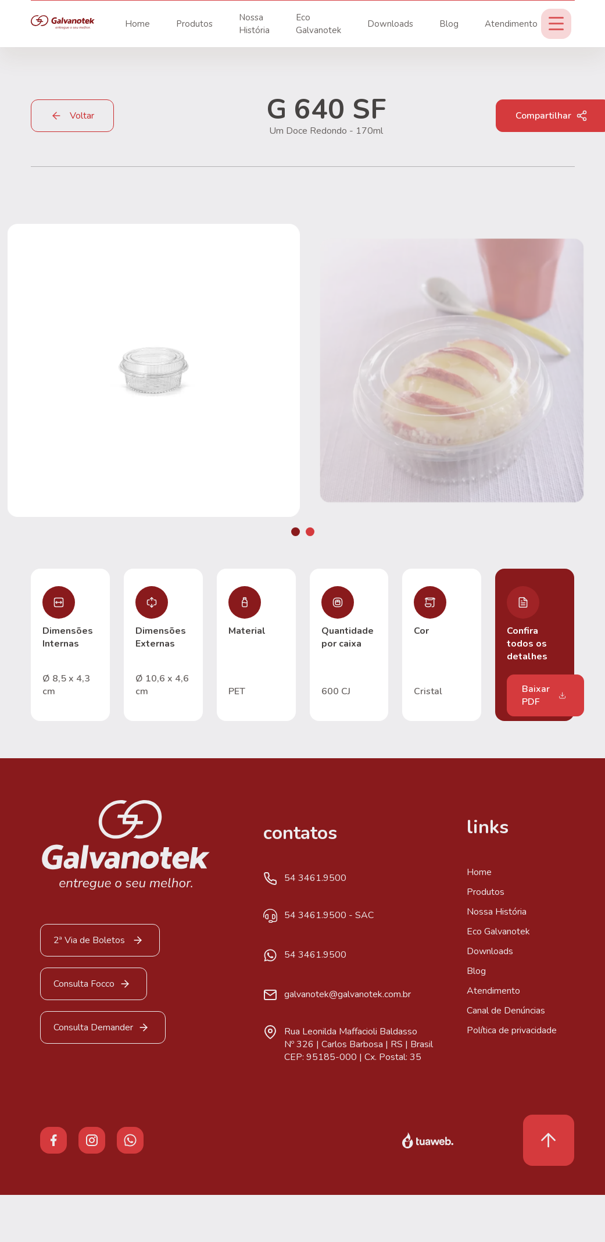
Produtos (194, 24)
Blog (449, 24)
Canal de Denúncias (506, 1010)
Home (137, 24)
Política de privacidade (512, 1030)
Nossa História (497, 911)
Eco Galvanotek (498, 931)
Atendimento (511, 24)
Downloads (390, 24)
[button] (295, 531)
